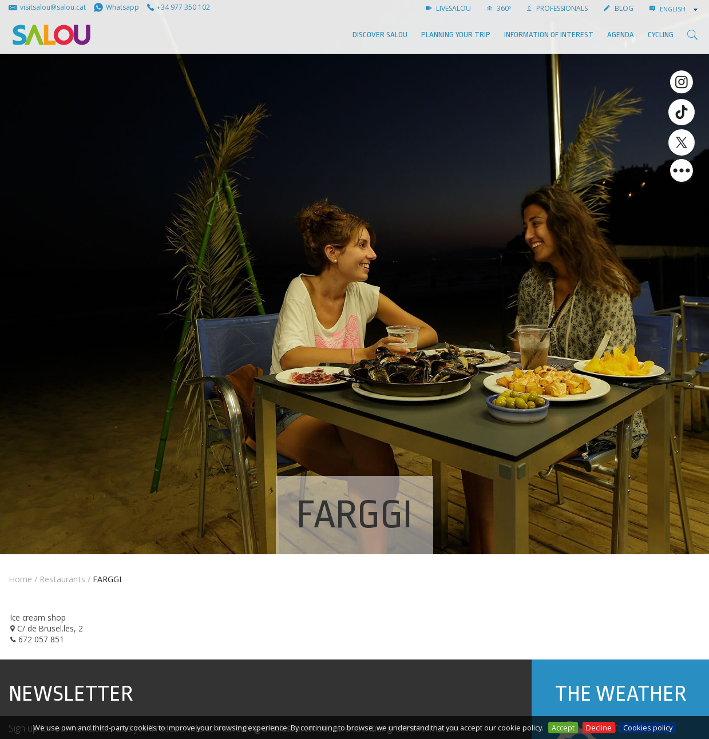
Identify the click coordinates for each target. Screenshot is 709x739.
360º (499, 8)
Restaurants (62, 579)
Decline (599, 727)
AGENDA (620, 34)
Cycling (661, 34)
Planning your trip (455, 34)
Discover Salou (379, 34)
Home (20, 579)
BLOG (618, 8)
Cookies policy (647, 727)
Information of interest (548, 34)
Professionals (557, 8)
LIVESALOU (448, 8)
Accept (563, 727)
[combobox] (680, 9)
